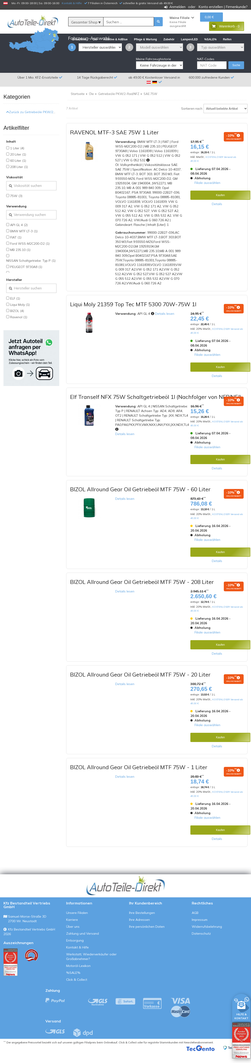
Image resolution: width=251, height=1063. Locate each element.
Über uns (73, 938)
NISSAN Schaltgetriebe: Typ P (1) (31, 272)
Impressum (199, 931)
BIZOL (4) (17, 322)
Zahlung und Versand (82, 944)
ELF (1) (15, 309)
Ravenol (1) (18, 328)
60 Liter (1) (18, 172)
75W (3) (16, 207)
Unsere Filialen (77, 924)
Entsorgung (75, 951)
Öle (91, 105)
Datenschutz (201, 944)
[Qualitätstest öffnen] (241, 1040)
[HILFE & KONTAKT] (241, 1007)
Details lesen (164, 325)
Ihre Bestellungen (142, 924)
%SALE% (73, 984)
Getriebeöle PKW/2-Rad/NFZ (118, 105)
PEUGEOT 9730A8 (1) (26, 278)
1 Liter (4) (17, 159)
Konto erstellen (210, 7)
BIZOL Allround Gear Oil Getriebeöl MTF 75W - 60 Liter (140, 500)
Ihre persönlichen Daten (147, 938)
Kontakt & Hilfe (72, 3)
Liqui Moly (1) (20, 316)
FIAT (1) (15, 248)
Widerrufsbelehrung (207, 938)
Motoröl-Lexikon (78, 977)
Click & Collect (76, 991)
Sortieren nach (191, 119)
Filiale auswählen (207, 193)
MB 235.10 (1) (20, 261)
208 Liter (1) (19, 178)
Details (217, 215)
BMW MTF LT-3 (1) (24, 242)
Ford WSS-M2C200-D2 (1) (30, 255)
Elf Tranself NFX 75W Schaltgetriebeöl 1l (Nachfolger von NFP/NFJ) (155, 407)
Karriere (72, 931)
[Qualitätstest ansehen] (10, 973)
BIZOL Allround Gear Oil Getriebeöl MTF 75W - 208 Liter (142, 592)
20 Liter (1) (18, 165)
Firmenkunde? (237, 7)
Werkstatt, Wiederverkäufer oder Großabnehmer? (91, 967)
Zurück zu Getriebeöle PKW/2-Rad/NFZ (37, 123)
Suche (236, 76)
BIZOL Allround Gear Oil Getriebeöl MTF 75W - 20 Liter (140, 685)
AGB (195, 924)
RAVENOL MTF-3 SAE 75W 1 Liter (114, 143)
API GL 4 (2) (19, 236)
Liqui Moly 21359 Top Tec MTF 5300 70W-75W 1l (133, 315)
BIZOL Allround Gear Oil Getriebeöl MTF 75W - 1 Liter (138, 778)
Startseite (78, 105)
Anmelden (177, 7)
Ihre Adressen (139, 931)
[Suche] (128, 22)
